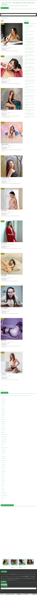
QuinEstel (2, 488)
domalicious (3, 443)
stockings (6, 574)
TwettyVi (3, 374)
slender (17, 574)
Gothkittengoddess (4, 434)
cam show (10, 580)
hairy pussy (8, 574)
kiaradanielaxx (3, 423)
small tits (19, 574)
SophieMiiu (3, 432)
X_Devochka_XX (5, 178)
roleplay (23, 576)
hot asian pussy (10, 576)
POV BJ (31, 576)
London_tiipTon (3, 456)
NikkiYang (4, 275)
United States (22, 574)
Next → (6, 385)
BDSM (6, 576)
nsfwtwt (14, 580)
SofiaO (2, 501)
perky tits (4, 576)
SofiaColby (3, 469)
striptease (5, 578)
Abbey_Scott (4, 78)
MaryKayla (2, 404)
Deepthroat (12, 574)
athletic (25, 574)
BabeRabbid (3, 415)
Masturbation (27, 578)
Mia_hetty (4, 210)
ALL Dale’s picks (27, 29)
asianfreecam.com (11, 578)
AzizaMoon (4, 110)
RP (26, 574)
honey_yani (3, 430)
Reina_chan (3, 397)
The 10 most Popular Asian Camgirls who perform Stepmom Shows (30, 63)
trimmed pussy (3, 574)
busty (28, 574)
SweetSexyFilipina (4, 436)
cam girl (33, 578)
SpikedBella (3, 458)
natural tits (16, 576)
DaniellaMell (3, 421)
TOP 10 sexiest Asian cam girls (29, 107)
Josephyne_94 (3, 471)
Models (2, 23)
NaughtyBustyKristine (4, 495)
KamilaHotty (3, 480)
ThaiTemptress (3, 449)
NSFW (21, 578)
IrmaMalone (4, 45)
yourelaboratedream (4, 447)
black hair (13, 576)
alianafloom (3, 419)
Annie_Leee (3, 484)
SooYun (2, 486)
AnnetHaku (4, 243)
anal (29, 576)
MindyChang (3, 467)
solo (33, 574)
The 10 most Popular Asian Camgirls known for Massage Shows (29, 55)
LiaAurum (2, 475)
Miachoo (2, 406)
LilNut (2, 499)
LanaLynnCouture (4, 460)
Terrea (2, 445)
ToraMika (2, 408)
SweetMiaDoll (3, 402)
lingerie (30, 574)
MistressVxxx (3, 497)
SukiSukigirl (3, 428)
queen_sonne (4, 144)
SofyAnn (2, 473)
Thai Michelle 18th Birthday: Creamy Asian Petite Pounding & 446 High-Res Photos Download (16, 395)
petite (23, 578)
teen (32, 574)
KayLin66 (2, 482)
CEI (18, 576)
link (36, 579)
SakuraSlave (3, 462)
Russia (20, 576)
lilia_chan (3, 340)
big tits (3, 578)
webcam (18, 578)
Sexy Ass (4, 580)
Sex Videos (28, 20)
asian (26, 576)
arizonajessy (4, 308)
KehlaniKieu (3, 410)
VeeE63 (2, 417)
